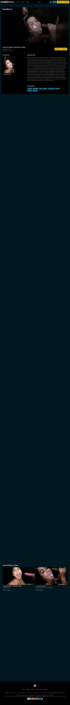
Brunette (57, 88)
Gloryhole (35, 90)
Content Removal (62, 696)
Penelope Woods (6, 587)
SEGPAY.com (45, 696)
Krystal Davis (43, 587)
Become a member (63, 2)
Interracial (30, 88)
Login (54, 2)
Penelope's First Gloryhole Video (12, 586)
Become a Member (61, 49)
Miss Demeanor (7, 74)
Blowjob (45, 88)
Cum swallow (51, 88)
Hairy (41, 88)
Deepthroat (35, 88)
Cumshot (30, 90)
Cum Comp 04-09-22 (40, 586)
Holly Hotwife (38, 587)
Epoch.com (10, 696)
